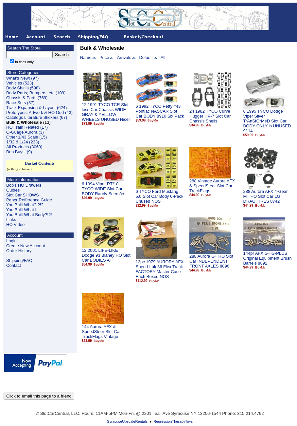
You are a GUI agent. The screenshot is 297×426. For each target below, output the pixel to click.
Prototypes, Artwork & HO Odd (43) (39, 112)
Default (145, 57)
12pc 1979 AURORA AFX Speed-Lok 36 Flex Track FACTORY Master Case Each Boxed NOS (160, 269)
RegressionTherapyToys (173, 421)
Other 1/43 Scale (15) (26, 137)
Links (11, 219)
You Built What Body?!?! (29, 214)
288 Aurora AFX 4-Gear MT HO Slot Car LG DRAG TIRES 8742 (265, 196)
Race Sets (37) (20, 102)
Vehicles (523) (19, 83)
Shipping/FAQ (19, 260)
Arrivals (124, 57)
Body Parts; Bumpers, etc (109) (35, 92)
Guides (13, 190)
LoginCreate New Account (25, 243)
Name (86, 57)
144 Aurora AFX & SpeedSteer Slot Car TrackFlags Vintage (101, 331)
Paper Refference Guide (29, 199)
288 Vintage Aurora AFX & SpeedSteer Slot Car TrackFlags (212, 185)
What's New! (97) (22, 78)
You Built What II (22, 209)
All (163, 57)
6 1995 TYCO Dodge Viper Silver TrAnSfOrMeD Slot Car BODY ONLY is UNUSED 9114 (267, 121)
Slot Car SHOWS (22, 195)
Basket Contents (40, 163)
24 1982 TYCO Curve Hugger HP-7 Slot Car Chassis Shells (210, 116)
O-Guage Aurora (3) (25, 132)
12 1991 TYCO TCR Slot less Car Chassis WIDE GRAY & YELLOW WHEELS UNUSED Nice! (106, 112)
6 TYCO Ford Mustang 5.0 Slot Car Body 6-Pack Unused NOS (159, 196)
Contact (13, 265)
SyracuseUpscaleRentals (127, 421)
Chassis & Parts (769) (26, 97)
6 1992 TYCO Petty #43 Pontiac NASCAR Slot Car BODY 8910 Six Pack (160, 111)
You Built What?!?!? (25, 204)
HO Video (15, 224)
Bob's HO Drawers (23, 185)
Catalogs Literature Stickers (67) (36, 117)
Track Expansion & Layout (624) (36, 107)
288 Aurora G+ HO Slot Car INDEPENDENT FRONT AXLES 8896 (211, 261)
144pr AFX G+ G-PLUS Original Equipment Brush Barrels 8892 (267, 258)
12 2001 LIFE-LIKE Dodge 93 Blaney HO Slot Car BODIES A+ (106, 255)
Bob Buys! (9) (19, 151)
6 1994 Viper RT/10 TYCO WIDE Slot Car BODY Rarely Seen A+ (103, 188)
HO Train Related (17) (27, 127)
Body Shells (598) (23, 87)
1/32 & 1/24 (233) (22, 141)
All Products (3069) (24, 146)
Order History (18, 250)
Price (104, 57)
